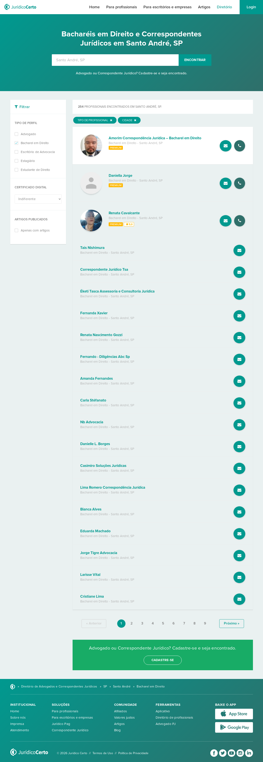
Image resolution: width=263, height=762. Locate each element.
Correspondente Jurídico (70, 730)
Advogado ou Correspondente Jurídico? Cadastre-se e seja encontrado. (131, 73)
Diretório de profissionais (174, 717)
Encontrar (195, 60)
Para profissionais (121, 7)
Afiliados (120, 711)
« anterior (94, 623)
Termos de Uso (102, 753)
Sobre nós (18, 717)
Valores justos (124, 717)
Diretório (224, 7)
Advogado (28, 134)
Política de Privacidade (133, 753)
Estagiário (28, 161)
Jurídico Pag (61, 724)
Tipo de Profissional (95, 120)
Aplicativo (163, 711)
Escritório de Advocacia (38, 152)
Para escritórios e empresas (167, 7)
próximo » (231, 623)
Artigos (204, 7)
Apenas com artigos (35, 230)
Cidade (129, 120)
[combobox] (115, 60)
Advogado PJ (166, 724)
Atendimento (19, 730)
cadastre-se (163, 660)
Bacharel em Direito (35, 143)
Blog (117, 730)
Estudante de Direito (35, 170)
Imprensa (17, 724)
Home (94, 7)
